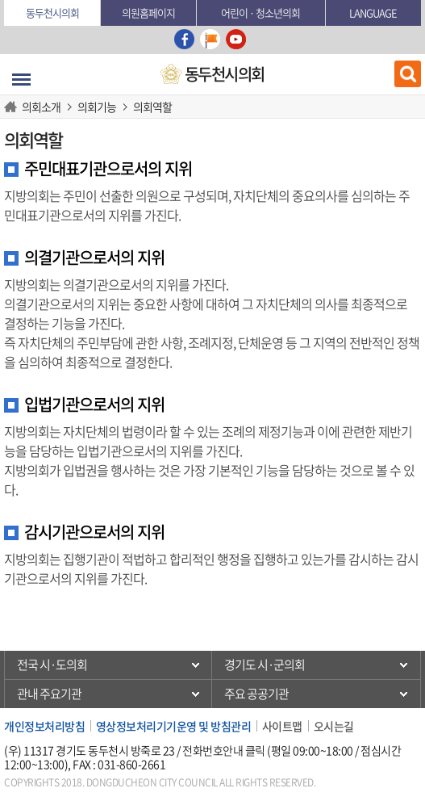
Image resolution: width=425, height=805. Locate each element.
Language (373, 12)
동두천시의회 (52, 12)
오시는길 (334, 726)
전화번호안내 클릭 (223, 750)
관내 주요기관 (49, 693)
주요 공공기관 (256, 693)
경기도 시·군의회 (264, 664)
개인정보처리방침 (44, 726)
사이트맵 (282, 726)
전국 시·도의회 (52, 664)
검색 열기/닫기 (407, 74)
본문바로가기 (4, 0)
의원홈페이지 (148, 12)
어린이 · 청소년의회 (260, 12)
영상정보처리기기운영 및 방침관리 (174, 726)
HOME (13, 106)
